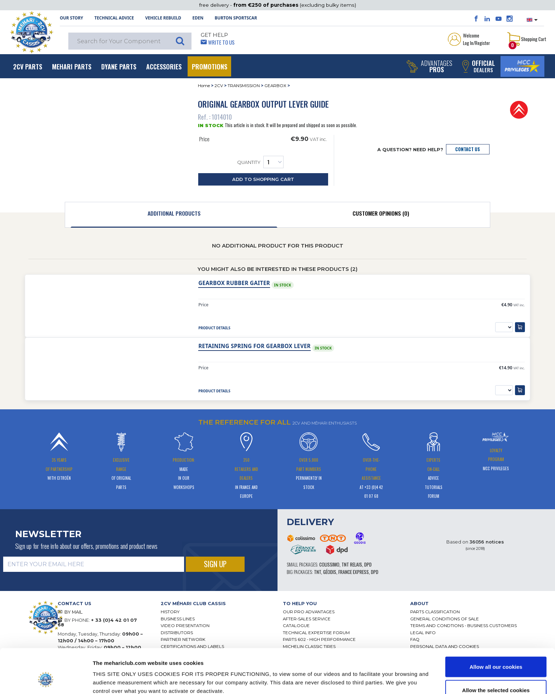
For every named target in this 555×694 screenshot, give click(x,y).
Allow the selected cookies (496, 652)
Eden (198, 18)
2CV (218, 85)
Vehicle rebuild (163, 18)
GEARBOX (275, 85)
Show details (367, 676)
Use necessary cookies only (495, 675)
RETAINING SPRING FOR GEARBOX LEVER (254, 346)
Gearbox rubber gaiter (234, 283)
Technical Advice (114, 18)
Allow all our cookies (495, 629)
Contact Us (467, 149)
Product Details (214, 328)
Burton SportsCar (236, 18)
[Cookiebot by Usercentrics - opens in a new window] (46, 680)
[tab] (174, 215)
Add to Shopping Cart (263, 179)
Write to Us (221, 42)
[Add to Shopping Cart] (520, 327)
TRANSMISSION (244, 85)
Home (204, 85)
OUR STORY (71, 18)
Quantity (260, 162)
